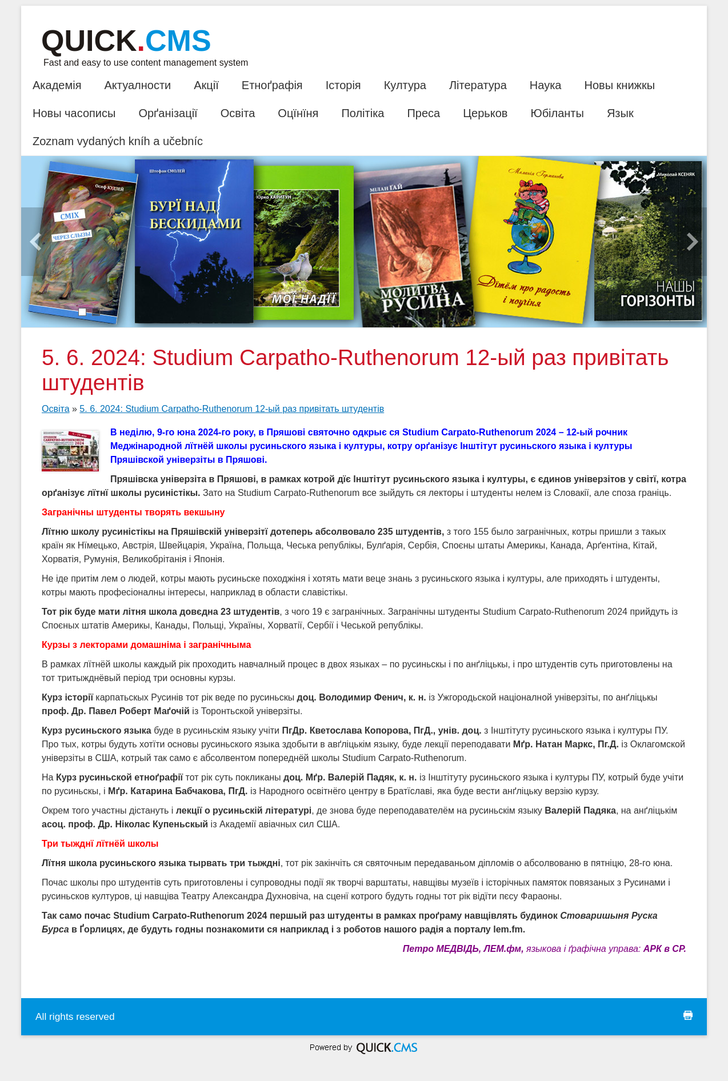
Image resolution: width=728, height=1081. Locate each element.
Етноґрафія (272, 85)
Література (478, 85)
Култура (405, 85)
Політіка (362, 113)
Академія (57, 85)
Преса (423, 113)
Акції (206, 85)
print (688, 1015)
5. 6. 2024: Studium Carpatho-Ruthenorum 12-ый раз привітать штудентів (231, 409)
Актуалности (137, 85)
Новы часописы (74, 113)
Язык (620, 113)
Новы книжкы (619, 85)
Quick (126, 40)
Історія (343, 85)
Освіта (238, 113)
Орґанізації (167, 113)
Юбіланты (556, 113)
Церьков (485, 113)
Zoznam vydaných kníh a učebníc (118, 141)
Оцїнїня (298, 113)
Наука (546, 85)
